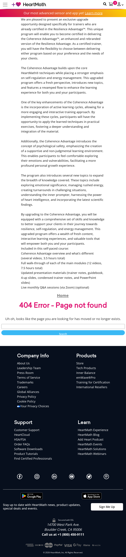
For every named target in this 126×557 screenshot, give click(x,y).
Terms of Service (28, 377)
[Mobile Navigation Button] (5, 4)
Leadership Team (29, 368)
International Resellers (91, 387)
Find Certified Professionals (33, 458)
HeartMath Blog (88, 435)
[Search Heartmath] (103, 4)
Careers (22, 387)
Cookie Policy (26, 401)
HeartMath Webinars (92, 454)
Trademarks (25, 382)
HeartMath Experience (93, 430)
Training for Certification (93, 382)
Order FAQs (22, 444)
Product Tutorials (26, 454)
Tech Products (86, 368)
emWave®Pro (85, 377)
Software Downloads (28, 449)
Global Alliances (28, 392)
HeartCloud (22, 435)
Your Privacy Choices (33, 406)
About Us (23, 363)
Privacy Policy (26, 397)
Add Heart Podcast (90, 439)
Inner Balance (85, 373)
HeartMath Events (90, 444)
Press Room (25, 373)
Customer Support (26, 430)
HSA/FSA (20, 439)
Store (80, 363)
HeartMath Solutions (92, 449)
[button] (119, 4)
